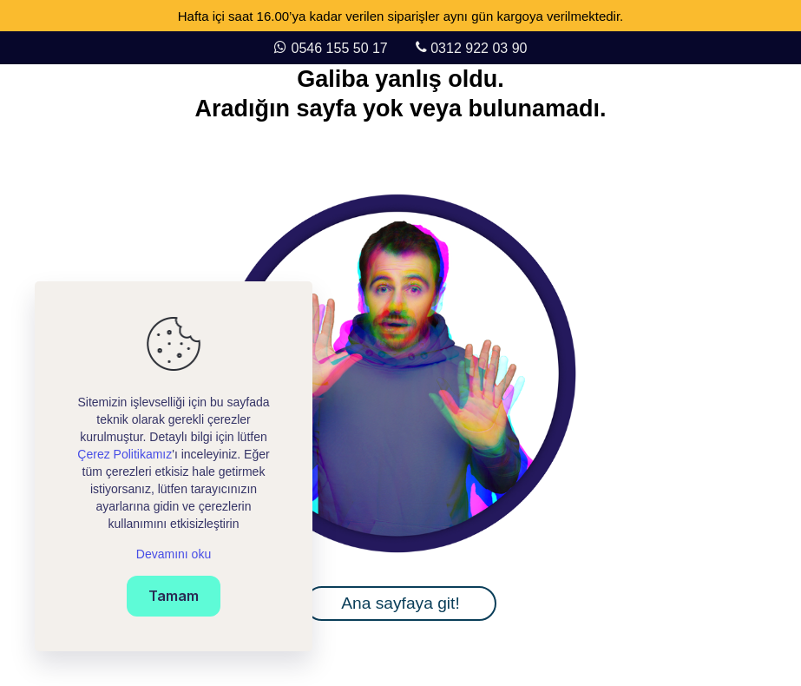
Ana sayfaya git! (400, 603)
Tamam (173, 595)
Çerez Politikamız (124, 454)
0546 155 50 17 (342, 48)
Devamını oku (173, 554)
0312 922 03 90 (478, 48)
